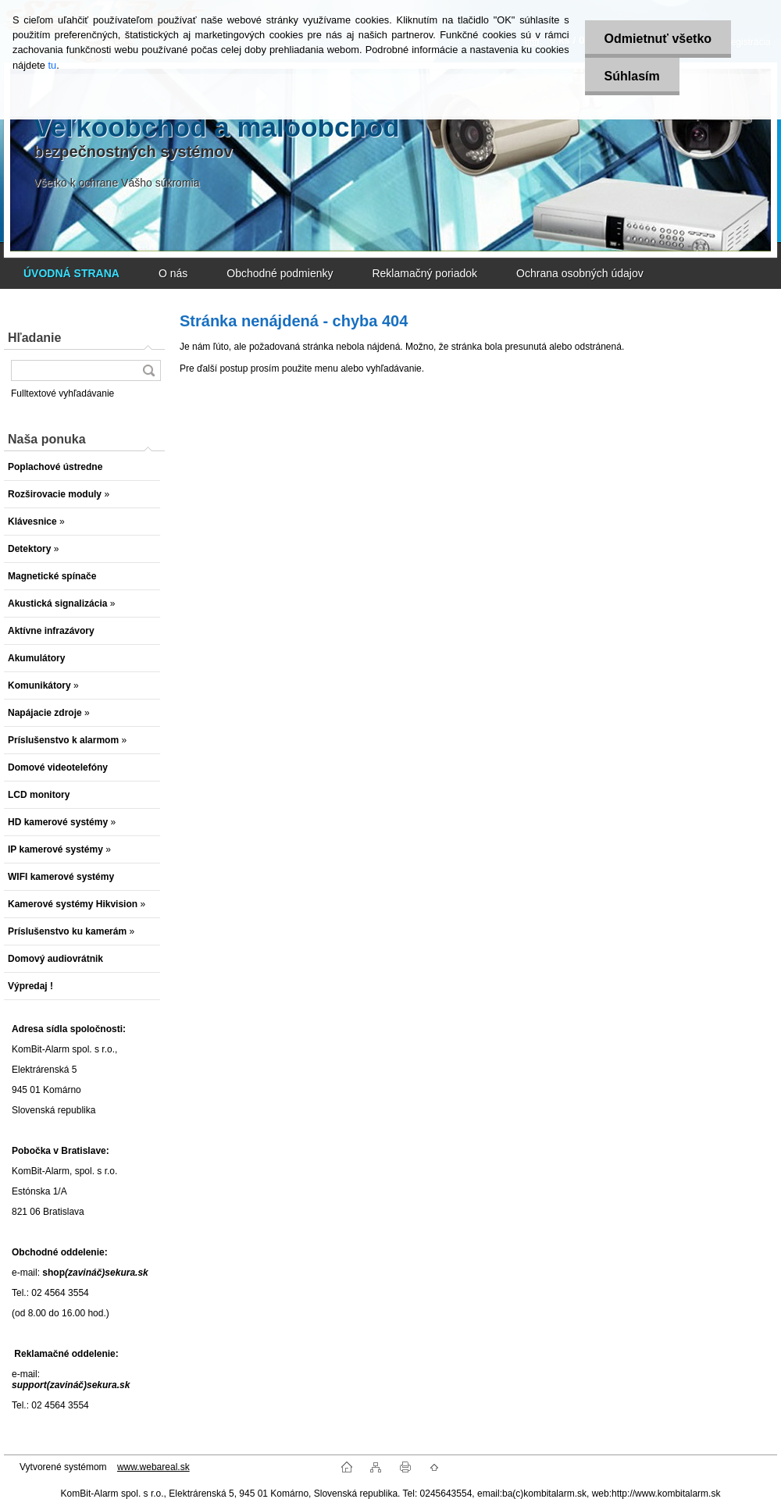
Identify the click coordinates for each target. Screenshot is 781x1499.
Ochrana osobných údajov (580, 273)
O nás (173, 273)
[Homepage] (71, 273)
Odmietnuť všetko (657, 38)
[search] (148, 370)
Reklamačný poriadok (424, 273)
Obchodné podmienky (279, 273)
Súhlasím (632, 76)
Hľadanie (34, 337)
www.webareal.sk (153, 1467)
